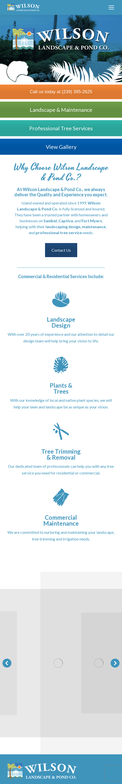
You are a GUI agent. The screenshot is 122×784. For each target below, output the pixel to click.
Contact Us (61, 250)
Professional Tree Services (61, 128)
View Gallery (61, 146)
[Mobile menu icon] (111, 7)
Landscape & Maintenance (61, 109)
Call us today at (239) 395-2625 (61, 91)
